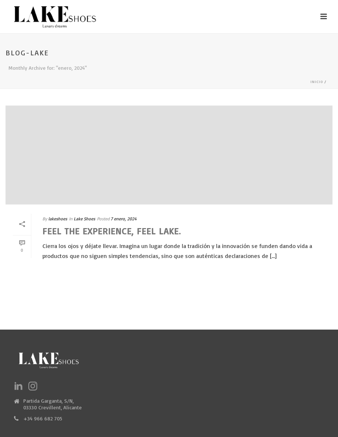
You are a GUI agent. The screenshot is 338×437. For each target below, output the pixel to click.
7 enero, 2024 (123, 218)
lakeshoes (57, 218)
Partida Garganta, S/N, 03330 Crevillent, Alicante (52, 404)
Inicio (316, 81)
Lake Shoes (84, 218)
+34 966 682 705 (42, 418)
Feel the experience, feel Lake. (111, 231)
